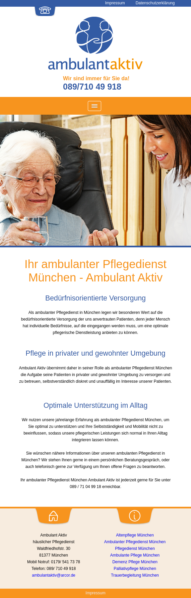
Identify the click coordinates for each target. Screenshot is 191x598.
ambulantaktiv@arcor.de (53, 575)
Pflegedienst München (135, 548)
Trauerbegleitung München (135, 575)
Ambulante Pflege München (135, 555)
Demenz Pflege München (134, 562)
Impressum (95, 593)
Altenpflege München (135, 535)
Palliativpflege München (135, 568)
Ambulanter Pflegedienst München (135, 542)
